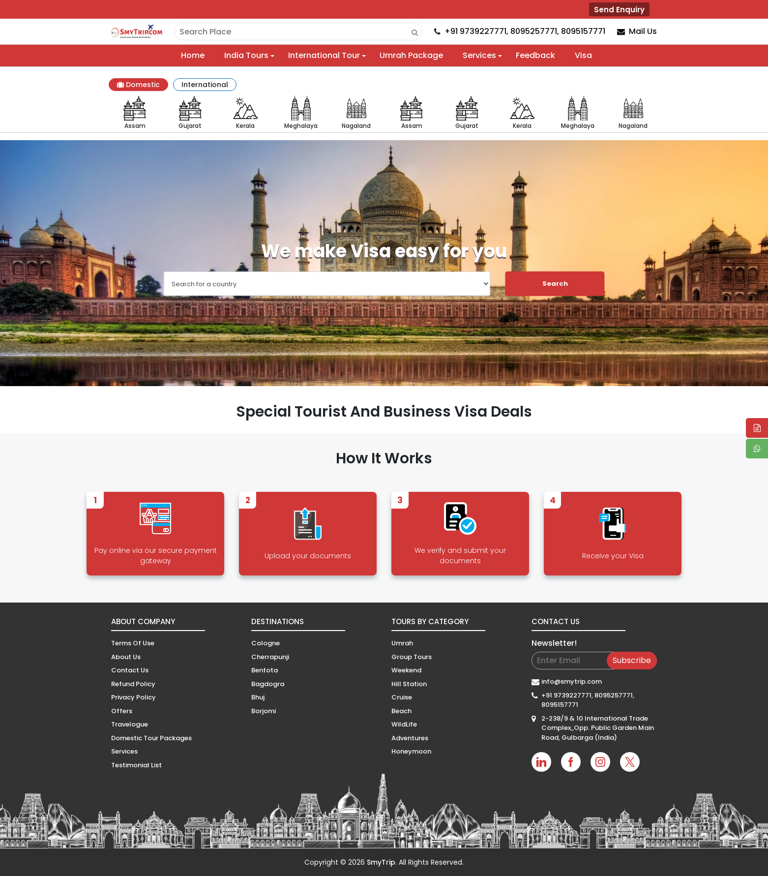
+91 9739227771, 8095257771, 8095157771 (587, 700)
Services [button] (479, 55)
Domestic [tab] (138, 85)
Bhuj (258, 697)
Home (193, 55)
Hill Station (409, 684)
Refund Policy (133, 684)
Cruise (401, 697)
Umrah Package (411, 55)
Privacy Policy (133, 697)
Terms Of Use (132, 643)
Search (555, 283)
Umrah (402, 643)
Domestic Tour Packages (151, 738)
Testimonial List (136, 765)
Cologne (265, 643)
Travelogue (129, 724)
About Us (126, 657)
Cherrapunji (270, 657)
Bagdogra (267, 684)
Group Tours (411, 657)
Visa (583, 55)
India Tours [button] (246, 55)
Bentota (264, 670)
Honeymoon (411, 751)
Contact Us (129, 670)
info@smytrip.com (571, 681)
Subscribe (632, 660)
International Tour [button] (324, 55)
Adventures (409, 738)
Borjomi (263, 711)
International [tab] (204, 85)
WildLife (404, 724)
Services (124, 751)
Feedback (535, 55)
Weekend (406, 670)
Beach (401, 711)
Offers (121, 711)
